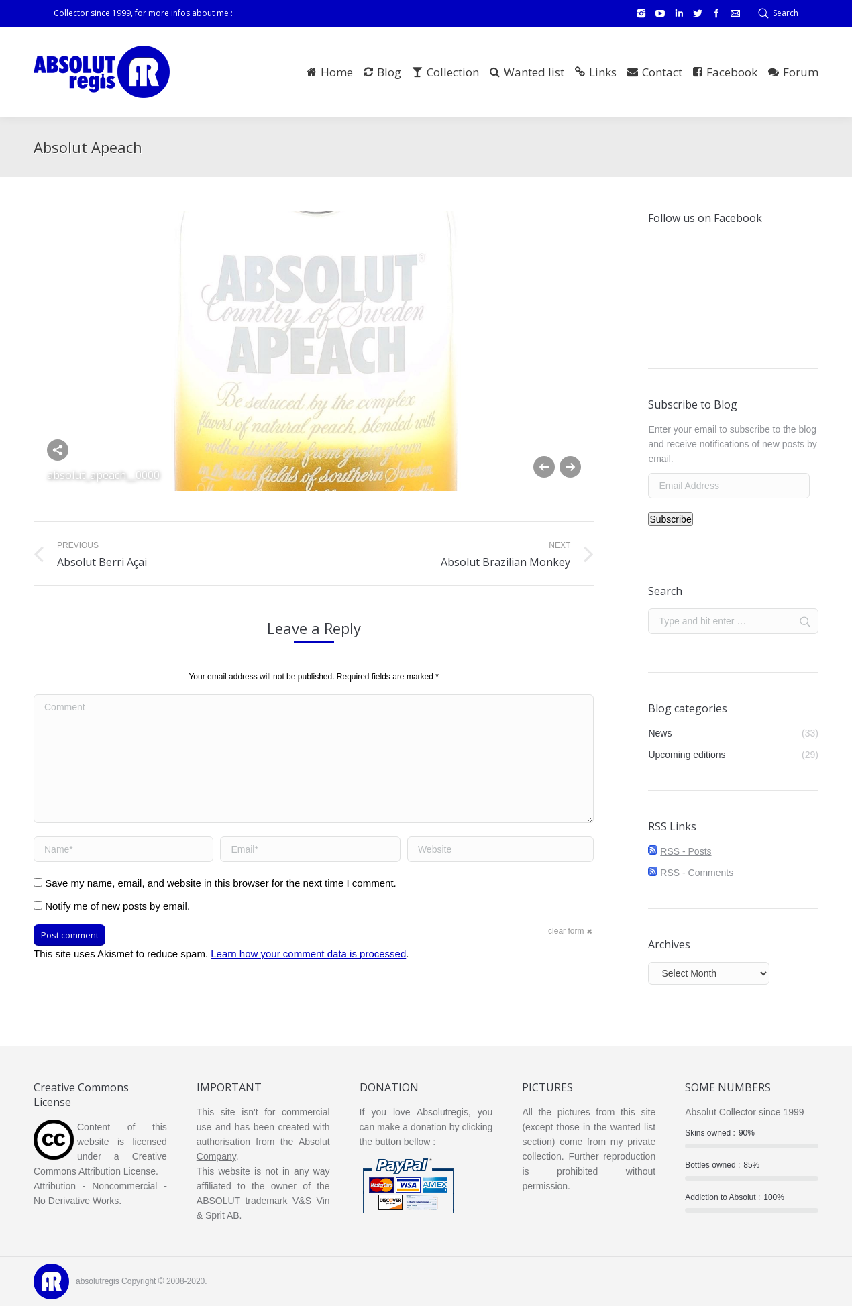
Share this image (57, 450)
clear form (566, 931)
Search (785, 13)
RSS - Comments (696, 872)
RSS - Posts (685, 851)
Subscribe (670, 519)
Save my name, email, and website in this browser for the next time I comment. (220, 883)
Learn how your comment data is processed (308, 953)
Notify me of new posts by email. (117, 906)
